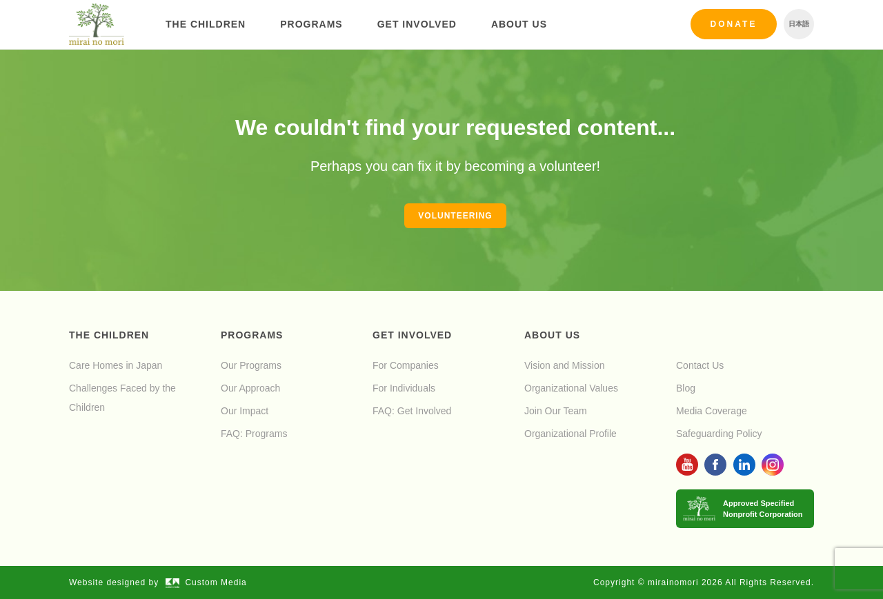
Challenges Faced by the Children (122, 398)
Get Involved (417, 24)
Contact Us (700, 365)
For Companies (406, 365)
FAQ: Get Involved (412, 410)
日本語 (798, 24)
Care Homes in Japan (115, 365)
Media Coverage (711, 410)
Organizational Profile (570, 433)
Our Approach (250, 388)
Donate (734, 24)
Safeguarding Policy (719, 433)
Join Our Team (555, 410)
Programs (311, 24)
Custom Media (206, 582)
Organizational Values (571, 388)
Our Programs (251, 365)
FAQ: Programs (254, 433)
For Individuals (404, 388)
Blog (685, 388)
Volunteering (455, 216)
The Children (206, 24)
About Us (519, 24)
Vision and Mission (564, 365)
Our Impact (244, 410)
